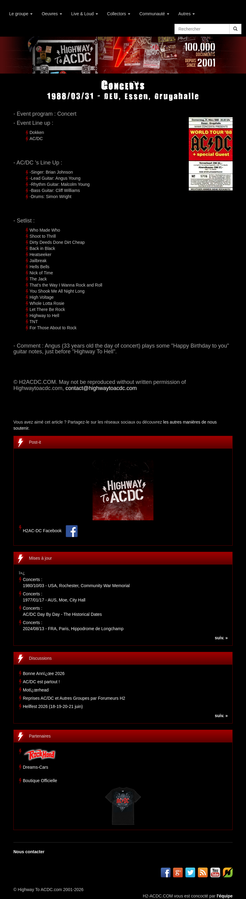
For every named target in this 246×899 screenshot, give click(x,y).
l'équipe (225, 896)
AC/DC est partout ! (41, 681)
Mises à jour (40, 558)
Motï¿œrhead (36, 690)
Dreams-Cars (35, 767)
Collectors (118, 13)
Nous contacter (28, 851)
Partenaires (40, 736)
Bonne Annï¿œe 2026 (44, 673)
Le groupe (21, 13)
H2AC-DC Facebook (42, 530)
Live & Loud (84, 13)
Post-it (35, 442)
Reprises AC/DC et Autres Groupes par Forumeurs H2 (74, 698)
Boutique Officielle (40, 780)
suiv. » (221, 637)
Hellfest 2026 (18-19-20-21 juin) (53, 706)
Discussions (40, 658)
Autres (186, 13)
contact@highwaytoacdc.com (101, 388)
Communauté (154, 13)
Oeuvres (52, 13)
